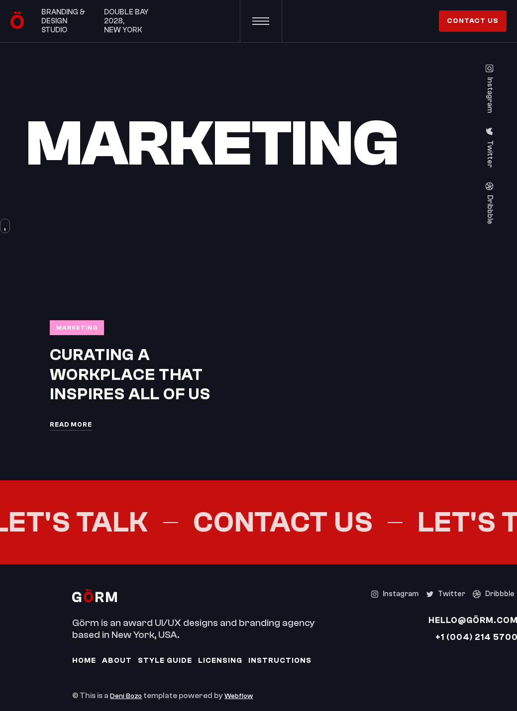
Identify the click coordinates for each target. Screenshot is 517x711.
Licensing (220, 660)
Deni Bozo (126, 696)
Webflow (238, 696)
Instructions (279, 660)
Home (84, 660)
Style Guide (165, 660)
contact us (473, 21)
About (117, 660)
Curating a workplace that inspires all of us (130, 374)
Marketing (77, 327)
